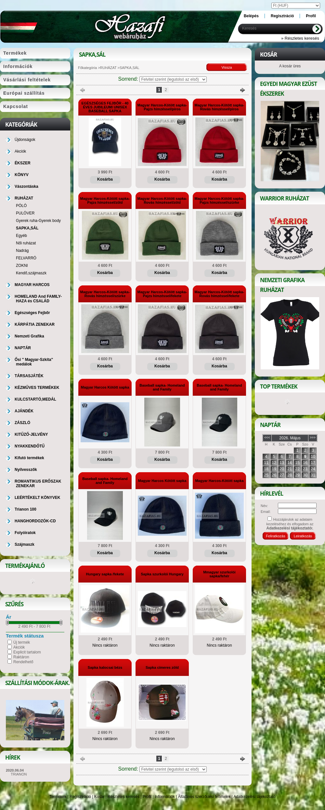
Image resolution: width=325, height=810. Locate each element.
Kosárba (105, 179)
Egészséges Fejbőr (32, 312)
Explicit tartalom (27, 652)
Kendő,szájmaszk (31, 273)
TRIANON (19, 774)
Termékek (57, 796)
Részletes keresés (123, 796)
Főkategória (87, 68)
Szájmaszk (24, 544)
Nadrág (22, 250)
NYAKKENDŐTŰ (30, 446)
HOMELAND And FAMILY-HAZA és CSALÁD (38, 298)
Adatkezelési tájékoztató (254, 796)
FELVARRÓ (26, 258)
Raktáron (21, 657)
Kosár (99, 796)
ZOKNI (22, 265)
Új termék (21, 642)
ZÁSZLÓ (22, 422)
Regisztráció (80, 796)
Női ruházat (26, 243)
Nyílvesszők (26, 469)
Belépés (251, 16)
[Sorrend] (173, 79)
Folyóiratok (25, 532)
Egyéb (21, 235)
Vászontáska (26, 186)
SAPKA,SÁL (27, 228)
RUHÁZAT (108, 68)
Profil (147, 796)
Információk (165, 796)
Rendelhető (23, 662)
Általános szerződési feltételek (204, 796)
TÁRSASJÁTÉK (29, 376)
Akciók (19, 647)
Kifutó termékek (29, 458)
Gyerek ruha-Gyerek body (38, 220)
